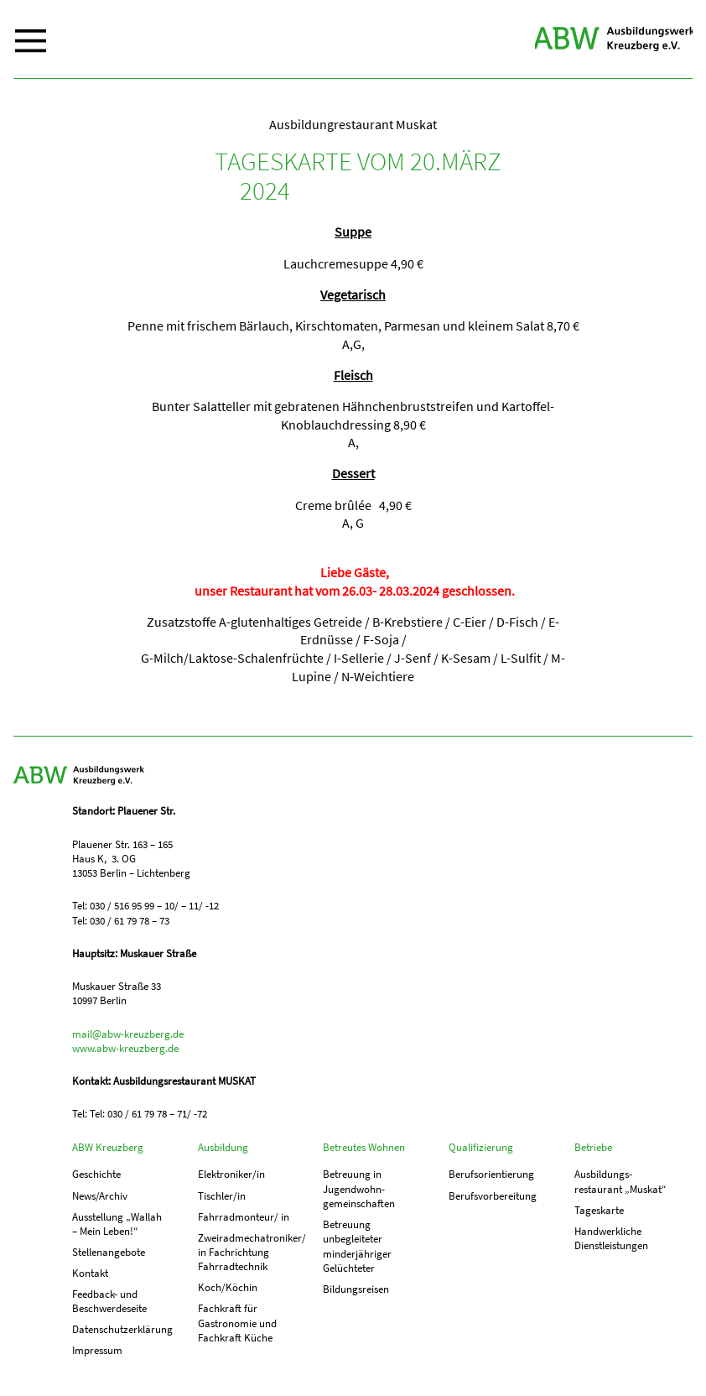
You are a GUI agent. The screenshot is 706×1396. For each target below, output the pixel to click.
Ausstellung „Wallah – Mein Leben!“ (117, 1224)
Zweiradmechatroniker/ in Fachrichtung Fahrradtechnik (245, 1253)
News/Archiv (99, 1196)
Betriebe (593, 1147)
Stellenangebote (108, 1252)
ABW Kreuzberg (614, 38)
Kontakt (90, 1273)
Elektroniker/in (231, 1174)
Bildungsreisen (356, 1289)
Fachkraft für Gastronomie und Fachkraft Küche (237, 1323)
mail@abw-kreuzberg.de (128, 1034)
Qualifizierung (481, 1147)
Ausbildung (223, 1147)
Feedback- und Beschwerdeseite (109, 1301)
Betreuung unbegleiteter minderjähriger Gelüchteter (357, 1246)
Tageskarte (599, 1210)
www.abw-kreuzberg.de (125, 1048)
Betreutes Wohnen (364, 1147)
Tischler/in (222, 1196)
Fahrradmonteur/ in (243, 1217)
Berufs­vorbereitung (493, 1196)
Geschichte (96, 1174)
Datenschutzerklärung (119, 1329)
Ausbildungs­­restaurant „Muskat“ (620, 1181)
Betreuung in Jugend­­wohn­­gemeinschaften (359, 1189)
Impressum (97, 1350)
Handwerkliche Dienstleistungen (611, 1238)
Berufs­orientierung (491, 1174)
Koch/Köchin (227, 1287)
